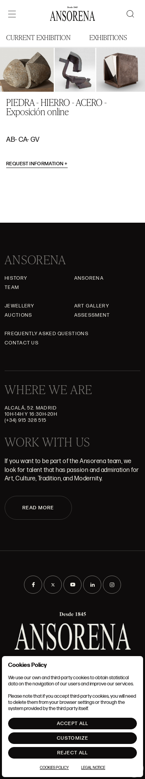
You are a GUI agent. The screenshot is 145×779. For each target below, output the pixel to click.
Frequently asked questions (47, 334)
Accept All (73, 723)
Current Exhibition (38, 37)
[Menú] (12, 14)
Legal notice (93, 768)
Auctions (18, 315)
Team (12, 287)
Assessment (92, 315)
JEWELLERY (19, 306)
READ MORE (38, 508)
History (16, 278)
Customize (72, 738)
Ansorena (89, 278)
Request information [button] (37, 163)
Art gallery (91, 306)
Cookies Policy (54, 768)
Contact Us (22, 343)
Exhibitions (108, 37)
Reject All (72, 753)
